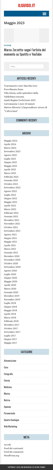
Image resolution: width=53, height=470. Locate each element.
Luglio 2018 (10, 303)
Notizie (7, 45)
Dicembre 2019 (11, 295)
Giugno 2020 (10, 277)
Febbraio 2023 (11, 176)
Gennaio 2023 (11, 180)
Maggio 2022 (10, 202)
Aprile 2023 (10, 169)
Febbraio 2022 (11, 212)
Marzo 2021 (10, 248)
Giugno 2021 (10, 238)
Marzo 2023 (10, 173)
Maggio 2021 (10, 241)
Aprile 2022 (10, 205)
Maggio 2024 (10, 140)
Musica (7, 393)
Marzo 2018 (10, 317)
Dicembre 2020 (11, 256)
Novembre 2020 (12, 259)
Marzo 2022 (10, 209)
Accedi (7, 444)
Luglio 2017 (10, 335)
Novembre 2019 (12, 299)
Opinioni (7, 406)
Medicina (8, 387)
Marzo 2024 (10, 147)
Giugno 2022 (10, 198)
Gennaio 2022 (11, 216)
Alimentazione (10, 360)
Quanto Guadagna (11, 420)
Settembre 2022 (12, 187)
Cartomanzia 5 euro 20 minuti (19, 103)
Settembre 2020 (12, 266)
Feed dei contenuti (13, 448)
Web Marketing (10, 426)
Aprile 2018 (10, 313)
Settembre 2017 (12, 331)
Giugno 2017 (10, 339)
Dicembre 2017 (11, 324)
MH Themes (41, 467)
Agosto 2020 (10, 270)
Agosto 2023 (10, 155)
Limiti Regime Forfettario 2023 (20, 100)
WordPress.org (11, 455)
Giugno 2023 (10, 162)
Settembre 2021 (12, 230)
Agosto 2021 (10, 234)
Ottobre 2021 (11, 227)
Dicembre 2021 (11, 220)
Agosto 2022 (10, 191)
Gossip (7, 380)
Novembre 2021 (12, 223)
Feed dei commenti (13, 451)
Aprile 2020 (10, 284)
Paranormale (9, 413)
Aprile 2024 (10, 144)
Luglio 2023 (10, 158)
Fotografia (8, 374)
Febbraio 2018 (11, 321)
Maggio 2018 (10, 310)
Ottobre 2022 (11, 183)
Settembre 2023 (12, 151)
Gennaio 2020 (11, 292)
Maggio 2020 (10, 281)
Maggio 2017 (10, 342)
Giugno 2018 (10, 306)
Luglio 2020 (10, 274)
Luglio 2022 (10, 194)
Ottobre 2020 (11, 263)
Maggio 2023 (10, 165)
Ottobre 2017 (11, 328)
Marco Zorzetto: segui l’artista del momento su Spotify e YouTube (25, 52)
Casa (6, 367)
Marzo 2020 (10, 288)
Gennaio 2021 (11, 252)
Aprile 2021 (10, 245)
